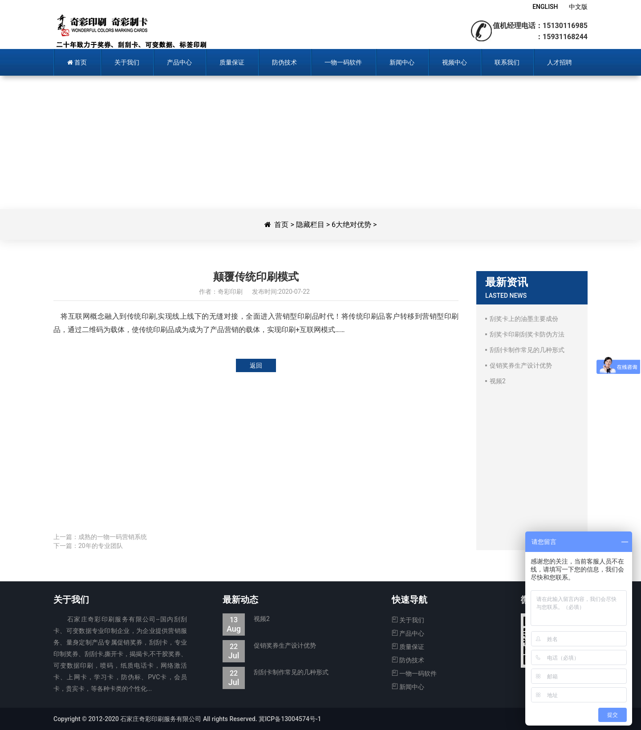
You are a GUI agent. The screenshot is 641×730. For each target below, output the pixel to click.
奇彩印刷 (130, 31)
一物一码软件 (414, 673)
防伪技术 (408, 660)
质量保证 (408, 646)
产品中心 (408, 633)
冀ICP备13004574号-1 (290, 718)
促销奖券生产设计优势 (269, 645)
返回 (256, 365)
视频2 (246, 619)
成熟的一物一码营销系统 (112, 536)
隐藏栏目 (310, 224)
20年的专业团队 (100, 545)
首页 (281, 224)
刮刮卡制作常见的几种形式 (276, 672)
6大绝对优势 (351, 224)
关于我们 (408, 620)
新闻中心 (408, 686)
